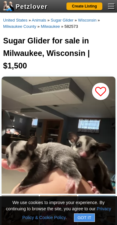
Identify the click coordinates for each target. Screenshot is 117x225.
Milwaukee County (19, 26)
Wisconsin (87, 20)
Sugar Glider (62, 20)
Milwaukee (50, 26)
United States (15, 20)
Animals (39, 20)
